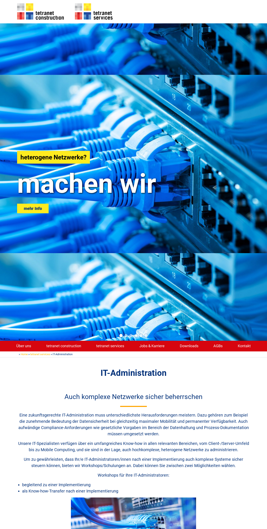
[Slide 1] (121, 335)
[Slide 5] (141, 335)
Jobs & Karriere (152, 346)
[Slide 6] (146, 335)
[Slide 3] (131, 335)
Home (24, 354)
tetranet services (110, 346)
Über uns (23, 346)
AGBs (218, 346)
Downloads (189, 346)
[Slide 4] (136, 335)
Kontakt (244, 346)
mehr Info (33, 208)
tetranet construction (63, 346)
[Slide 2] (126, 335)
